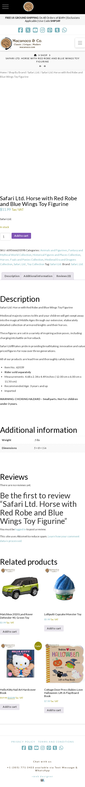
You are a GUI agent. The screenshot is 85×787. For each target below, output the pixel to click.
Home (3, 72)
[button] (80, 42)
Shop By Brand (17, 72)
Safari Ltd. (56, 264)
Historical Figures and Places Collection (56, 254)
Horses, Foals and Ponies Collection (22, 259)
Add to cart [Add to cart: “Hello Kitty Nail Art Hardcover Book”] (10, 706)
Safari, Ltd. (34, 72)
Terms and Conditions (56, 741)
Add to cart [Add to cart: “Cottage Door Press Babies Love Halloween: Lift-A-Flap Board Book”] (54, 710)
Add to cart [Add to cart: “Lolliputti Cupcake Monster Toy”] (54, 628)
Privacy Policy (23, 741)
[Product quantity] (5, 237)
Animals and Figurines (53, 250)
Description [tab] (12, 276)
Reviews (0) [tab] (63, 276)
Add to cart (21, 235)
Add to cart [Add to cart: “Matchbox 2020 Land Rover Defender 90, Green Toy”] (10, 631)
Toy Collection (35, 264)
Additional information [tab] (38, 276)
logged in (20, 529)
